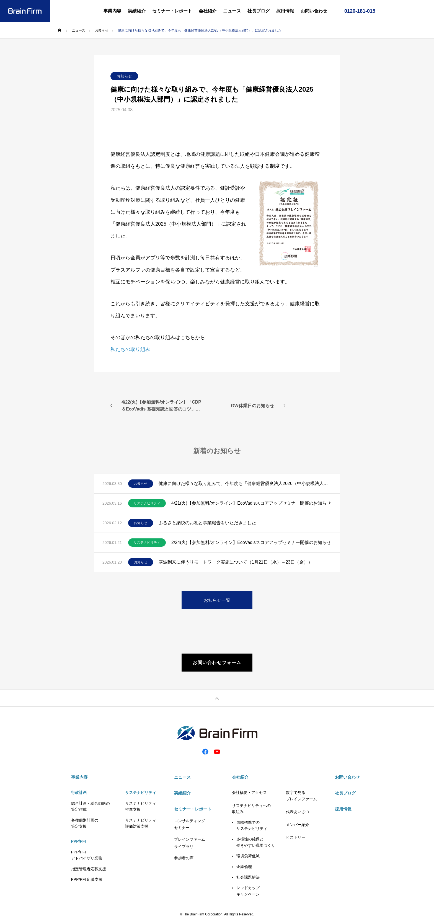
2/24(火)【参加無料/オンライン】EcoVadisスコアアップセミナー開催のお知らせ (251, 542)
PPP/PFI (78, 842)
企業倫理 (244, 868)
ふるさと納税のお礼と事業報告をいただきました (207, 522)
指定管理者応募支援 (88, 870)
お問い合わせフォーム (217, 663)
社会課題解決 (248, 878)
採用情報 (285, 11)
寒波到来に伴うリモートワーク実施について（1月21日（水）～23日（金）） (236, 562)
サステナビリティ (147, 503)
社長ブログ (258, 11)
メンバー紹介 (297, 826)
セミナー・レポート (172, 11)
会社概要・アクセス (249, 794)
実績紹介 (137, 11)
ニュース (232, 11)
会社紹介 (207, 11)
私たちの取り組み (130, 349)
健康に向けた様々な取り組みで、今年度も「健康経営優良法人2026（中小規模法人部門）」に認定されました (245, 483)
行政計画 (79, 794)
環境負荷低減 (248, 857)
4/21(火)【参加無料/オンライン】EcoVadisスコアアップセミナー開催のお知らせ (251, 503)
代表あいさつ (297, 813)
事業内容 (112, 11)
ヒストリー (295, 839)
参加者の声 (183, 859)
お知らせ (124, 76)
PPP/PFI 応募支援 (87, 881)
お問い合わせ (314, 11)
